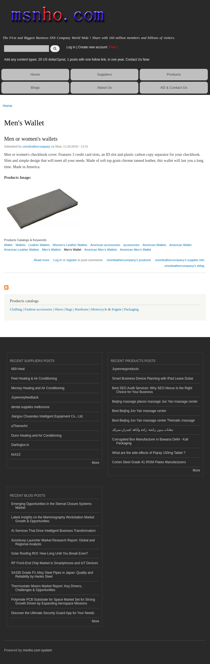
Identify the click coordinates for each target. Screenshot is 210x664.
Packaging (131, 309)
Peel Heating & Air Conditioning (34, 378)
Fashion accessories (38, 309)
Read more (41, 259)
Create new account (93, 47)
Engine (116, 309)
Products (174, 74)
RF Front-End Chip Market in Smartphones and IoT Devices (54, 563)
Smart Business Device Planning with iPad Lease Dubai (152, 378)
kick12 (16, 454)
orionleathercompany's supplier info (179, 260)
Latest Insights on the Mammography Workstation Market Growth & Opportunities (52, 519)
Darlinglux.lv (20, 445)
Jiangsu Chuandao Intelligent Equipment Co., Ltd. (47, 416)
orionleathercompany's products (129, 260)
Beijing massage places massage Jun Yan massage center (155, 401)
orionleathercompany (36, 146)
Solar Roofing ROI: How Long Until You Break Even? (49, 553)
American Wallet (180, 245)
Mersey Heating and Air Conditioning (38, 388)
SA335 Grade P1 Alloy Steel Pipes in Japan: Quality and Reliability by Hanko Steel (52, 574)
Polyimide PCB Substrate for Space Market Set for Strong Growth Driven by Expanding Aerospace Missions (53, 601)
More (95, 463)
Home (35, 74)
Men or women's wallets (30, 139)
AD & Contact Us (173, 88)
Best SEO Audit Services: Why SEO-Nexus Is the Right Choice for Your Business (152, 390)
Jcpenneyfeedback (25, 397)
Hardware (82, 309)
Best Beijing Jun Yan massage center (139, 411)
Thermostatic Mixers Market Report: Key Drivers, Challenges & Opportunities (46, 588)
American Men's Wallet (135, 249)
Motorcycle (99, 309)
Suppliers (104, 74)
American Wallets (154, 245)
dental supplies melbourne (30, 407)
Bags (68, 309)
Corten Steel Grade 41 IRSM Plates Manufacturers (149, 462)
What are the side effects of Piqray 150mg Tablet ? (148, 453)
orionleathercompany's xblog (184, 265)
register (71, 260)
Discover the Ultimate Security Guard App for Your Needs (52, 613)
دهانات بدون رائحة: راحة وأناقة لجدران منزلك (142, 430)
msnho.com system (37, 650)
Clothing (16, 309)
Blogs (35, 88)
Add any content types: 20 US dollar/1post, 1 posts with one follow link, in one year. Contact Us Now (76, 59)
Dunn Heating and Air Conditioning (36, 435)
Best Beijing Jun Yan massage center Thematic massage (153, 420)
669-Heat (18, 369)
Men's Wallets (51, 249)
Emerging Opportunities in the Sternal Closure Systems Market (51, 506)
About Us (104, 88)
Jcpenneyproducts (125, 369)
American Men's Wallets (100, 249)
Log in (70, 47)
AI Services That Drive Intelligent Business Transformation (53, 531)
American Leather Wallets (21, 249)
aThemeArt (19, 426)
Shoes (59, 309)
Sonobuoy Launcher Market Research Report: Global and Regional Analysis (53, 542)
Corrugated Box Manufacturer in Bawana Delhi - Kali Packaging (150, 441)
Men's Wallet (72, 249)
